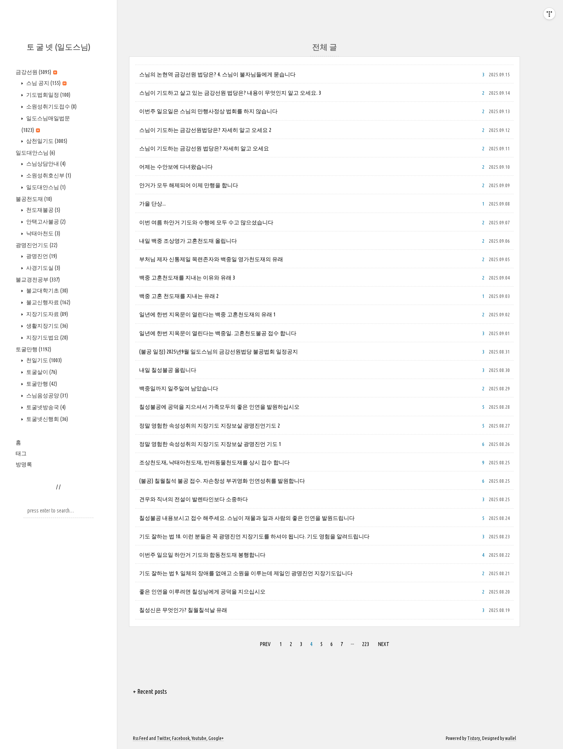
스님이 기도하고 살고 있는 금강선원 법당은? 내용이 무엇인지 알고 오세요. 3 (230, 93)
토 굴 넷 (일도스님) (58, 46)
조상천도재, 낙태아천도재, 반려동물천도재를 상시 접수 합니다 (214, 462)
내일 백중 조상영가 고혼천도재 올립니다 (188, 241)
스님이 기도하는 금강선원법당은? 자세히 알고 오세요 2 (205, 130)
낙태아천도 (42, 233)
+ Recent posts (150, 691)
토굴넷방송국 (45, 407)
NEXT (382, 643)
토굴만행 (33, 349)
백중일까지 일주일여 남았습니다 (178, 388)
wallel (510, 738)
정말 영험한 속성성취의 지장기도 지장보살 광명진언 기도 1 (210, 444)
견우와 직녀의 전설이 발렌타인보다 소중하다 (193, 499)
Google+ (216, 738)
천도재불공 (42, 210)
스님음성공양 (46, 395)
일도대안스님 (35, 153)
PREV (264, 643)
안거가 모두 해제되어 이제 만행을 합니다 (188, 185)
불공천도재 (34, 199)
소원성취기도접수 (51, 106)
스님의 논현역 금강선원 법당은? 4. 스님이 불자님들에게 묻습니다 (217, 74)
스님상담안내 (45, 164)
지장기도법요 (46, 337)
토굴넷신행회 (46, 419)
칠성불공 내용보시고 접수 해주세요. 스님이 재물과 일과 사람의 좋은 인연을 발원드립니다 (247, 518)
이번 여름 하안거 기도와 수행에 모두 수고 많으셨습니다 (206, 222)
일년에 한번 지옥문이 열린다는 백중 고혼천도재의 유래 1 (207, 314)
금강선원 (36, 72)
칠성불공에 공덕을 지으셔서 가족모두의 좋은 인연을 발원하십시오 (219, 407)
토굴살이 (41, 372)
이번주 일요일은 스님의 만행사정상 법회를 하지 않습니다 (208, 111)
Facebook (181, 738)
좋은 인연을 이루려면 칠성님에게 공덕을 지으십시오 (202, 591)
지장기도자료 (46, 314)
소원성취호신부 (48, 175)
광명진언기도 (36, 245)
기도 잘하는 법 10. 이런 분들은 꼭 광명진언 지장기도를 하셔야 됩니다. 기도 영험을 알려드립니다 (254, 536)
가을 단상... (152, 203)
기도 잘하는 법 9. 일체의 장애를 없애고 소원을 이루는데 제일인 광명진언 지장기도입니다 (246, 573)
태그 (21, 453)
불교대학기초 (46, 290)
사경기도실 (42, 268)
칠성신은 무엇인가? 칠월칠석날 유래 (183, 610)
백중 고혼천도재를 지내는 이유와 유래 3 (187, 277)
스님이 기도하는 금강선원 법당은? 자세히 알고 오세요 (204, 148)
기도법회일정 (47, 95)
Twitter (163, 738)
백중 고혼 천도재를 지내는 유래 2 (179, 296)
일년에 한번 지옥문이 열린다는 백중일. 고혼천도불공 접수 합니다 (217, 333)
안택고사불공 (45, 221)
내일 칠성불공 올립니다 (167, 370)
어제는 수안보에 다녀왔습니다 (176, 167)
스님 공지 (45, 83)
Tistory (473, 738)
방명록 (24, 464)
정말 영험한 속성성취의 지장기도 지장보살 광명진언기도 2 (209, 425)
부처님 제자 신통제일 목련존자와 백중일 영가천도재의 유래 (211, 259)
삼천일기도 (46, 141)
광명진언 (41, 256)
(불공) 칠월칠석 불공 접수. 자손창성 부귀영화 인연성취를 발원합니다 (222, 481)
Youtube (199, 738)
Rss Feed (140, 738)
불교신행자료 (47, 302)
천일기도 (43, 360)
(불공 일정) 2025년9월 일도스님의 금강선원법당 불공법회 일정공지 (218, 351)
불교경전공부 (38, 279)
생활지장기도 (46, 326)
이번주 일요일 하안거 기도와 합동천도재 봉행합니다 (202, 555)
